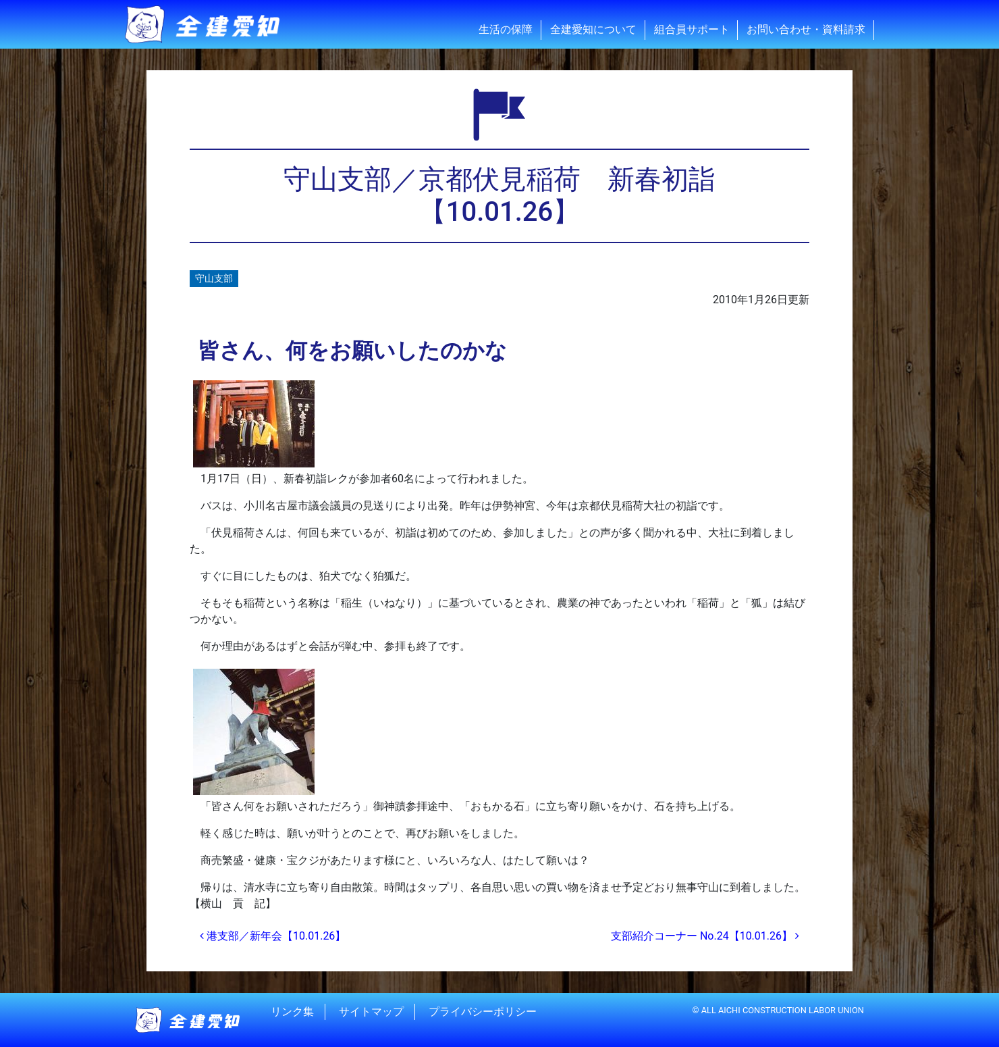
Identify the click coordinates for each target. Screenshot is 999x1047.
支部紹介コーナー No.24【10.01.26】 (705, 935)
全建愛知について (593, 29)
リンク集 (292, 1011)
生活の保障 (506, 29)
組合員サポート (692, 29)
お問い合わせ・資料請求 (806, 29)
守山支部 (214, 278)
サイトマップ (371, 1011)
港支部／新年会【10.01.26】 (273, 935)
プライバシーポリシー (483, 1011)
